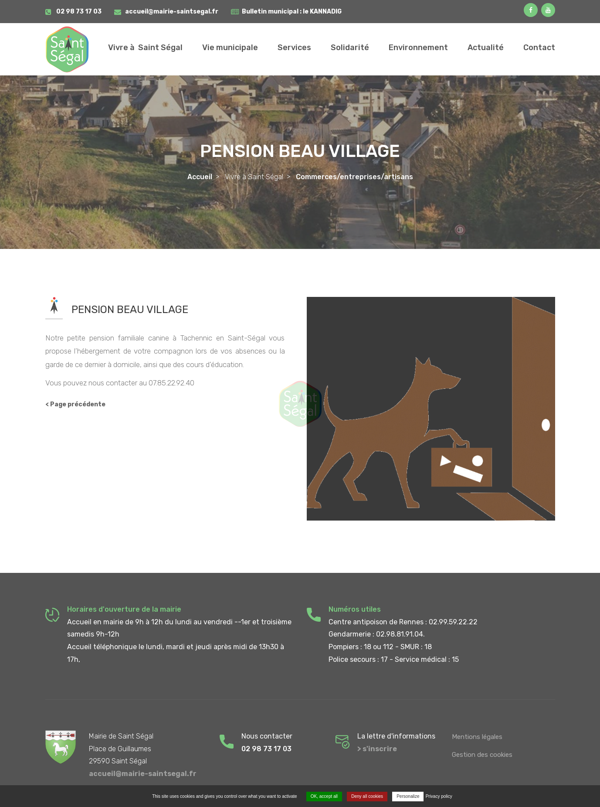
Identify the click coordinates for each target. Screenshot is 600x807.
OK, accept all (324, 796)
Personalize (408, 796)
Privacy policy (439, 796)
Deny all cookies (367, 796)
